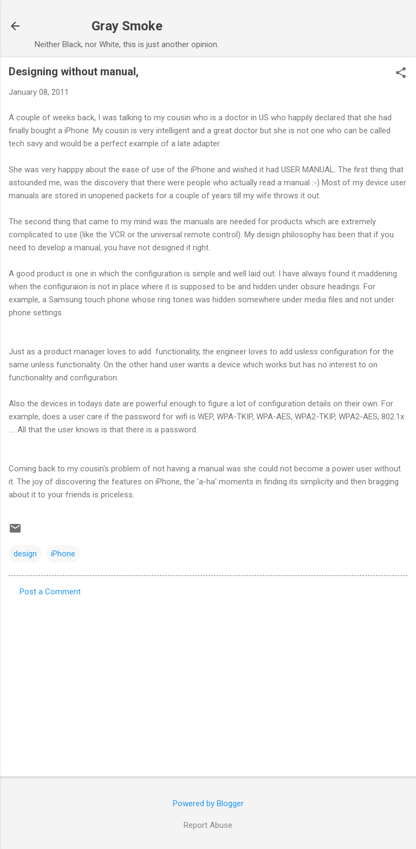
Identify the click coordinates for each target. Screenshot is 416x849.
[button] (400, 73)
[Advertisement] (208, 683)
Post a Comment (50, 592)
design (25, 554)
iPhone (63, 554)
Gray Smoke (127, 26)
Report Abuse (208, 825)
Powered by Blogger (208, 803)
